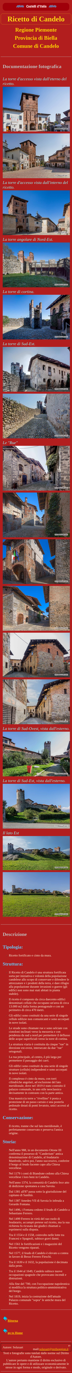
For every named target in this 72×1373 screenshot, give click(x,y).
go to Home (13, 1333)
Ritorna (10, 1320)
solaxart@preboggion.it (53, 1349)
